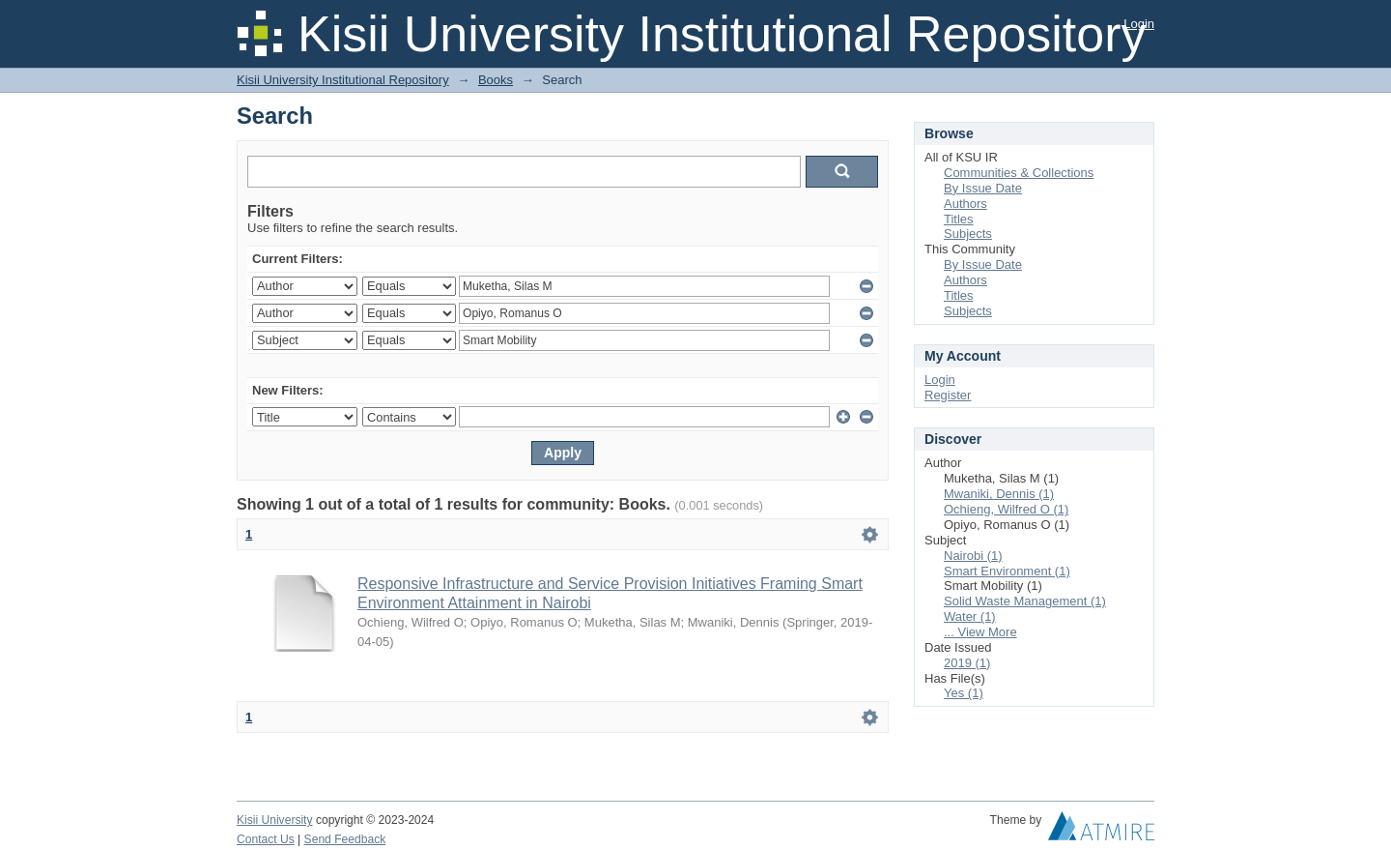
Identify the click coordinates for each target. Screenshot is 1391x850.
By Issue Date (983, 188)
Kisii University (275, 820)
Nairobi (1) (973, 555)
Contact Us (266, 839)
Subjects (968, 233)
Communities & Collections (1018, 172)
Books (495, 80)
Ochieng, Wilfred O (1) (1006, 509)
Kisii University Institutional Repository (343, 80)
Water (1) (970, 616)
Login (1138, 23)
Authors (965, 203)
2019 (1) (967, 663)
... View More (980, 632)
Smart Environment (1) (1007, 571)
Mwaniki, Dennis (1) (999, 493)
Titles (959, 219)
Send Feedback (345, 839)
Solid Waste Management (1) (1025, 601)
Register (947, 395)
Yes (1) (963, 693)
